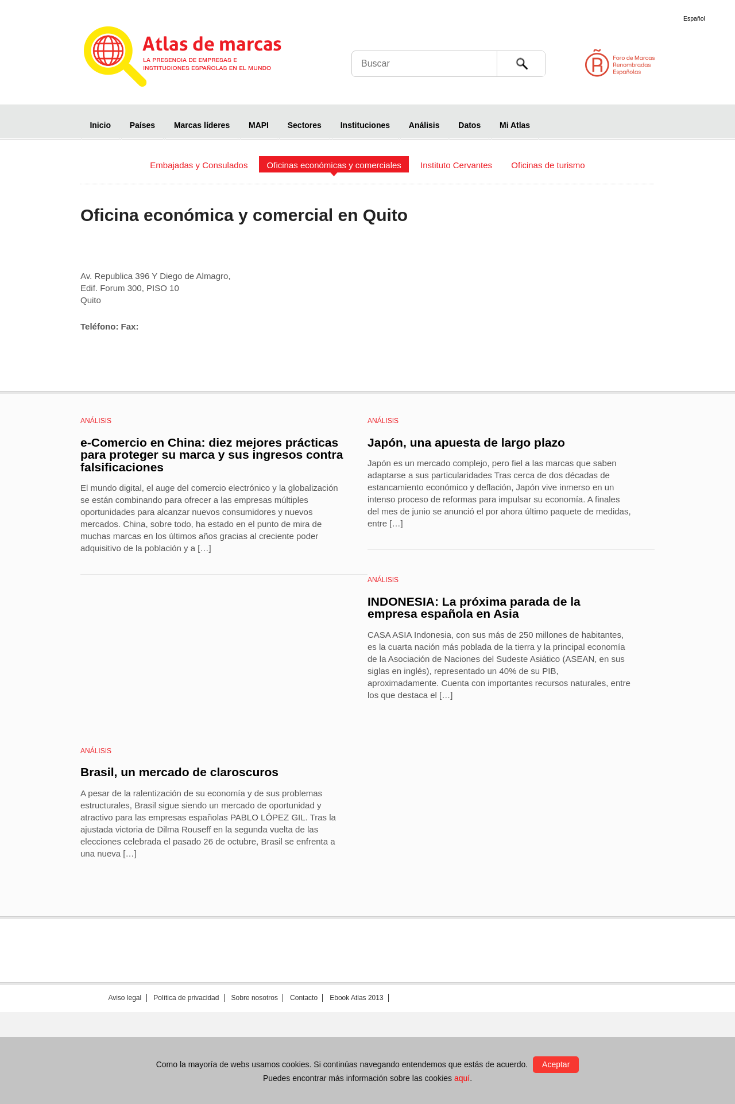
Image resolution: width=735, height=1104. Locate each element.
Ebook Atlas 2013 (356, 998)
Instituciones (365, 125)
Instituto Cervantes (456, 165)
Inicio (100, 125)
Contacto (304, 998)
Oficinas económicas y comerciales (334, 165)
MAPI (259, 125)
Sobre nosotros (254, 998)
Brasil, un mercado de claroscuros (179, 771)
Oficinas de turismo (548, 165)
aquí (462, 1078)
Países (142, 125)
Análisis (424, 125)
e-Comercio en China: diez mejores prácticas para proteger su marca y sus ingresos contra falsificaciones (211, 455)
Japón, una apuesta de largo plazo (466, 442)
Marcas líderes (202, 125)
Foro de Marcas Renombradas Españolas (686, 62)
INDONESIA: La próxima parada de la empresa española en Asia (474, 608)
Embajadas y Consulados (198, 165)
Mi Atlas (515, 125)
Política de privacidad (186, 998)
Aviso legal (124, 998)
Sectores (305, 125)
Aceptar (556, 1064)
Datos (469, 125)
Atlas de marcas (196, 58)
